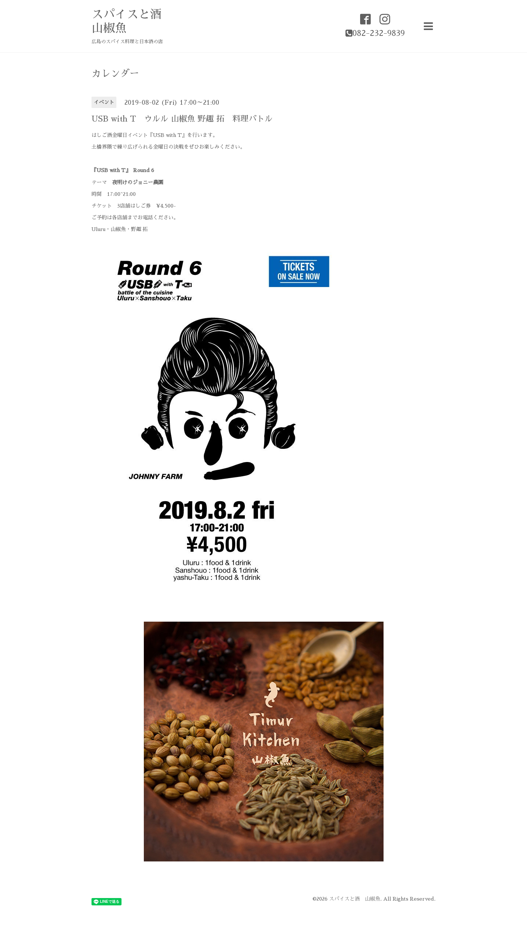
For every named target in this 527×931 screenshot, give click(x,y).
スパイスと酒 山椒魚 (354, 898)
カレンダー (115, 73)
